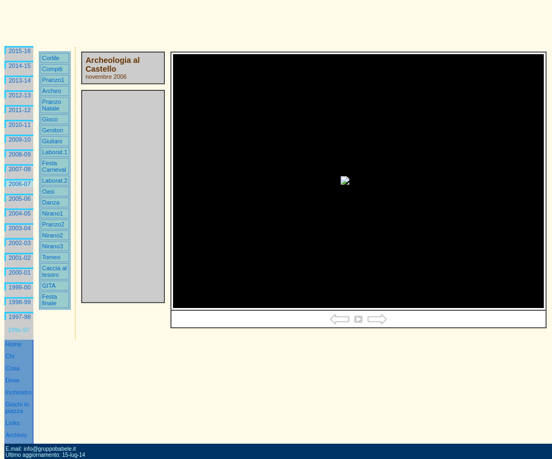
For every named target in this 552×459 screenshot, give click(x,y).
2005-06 (20, 198)
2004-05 (20, 213)
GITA (49, 285)
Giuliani (52, 141)
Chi (10, 356)
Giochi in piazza (17, 407)
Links (12, 423)
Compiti (52, 69)
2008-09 (20, 154)
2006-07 (20, 184)
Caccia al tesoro (54, 271)
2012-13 (20, 95)
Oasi (48, 191)
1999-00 (20, 287)
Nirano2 (53, 235)
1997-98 (20, 316)
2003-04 (20, 228)
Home (13, 344)
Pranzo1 (53, 80)
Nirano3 (53, 246)
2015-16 (20, 51)
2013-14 (20, 80)
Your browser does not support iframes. (123, 196)
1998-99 (20, 302)
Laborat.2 (54, 180)
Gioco (50, 119)
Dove (12, 380)
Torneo (51, 257)
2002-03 (20, 243)
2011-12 (20, 110)
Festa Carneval (54, 166)
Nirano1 (53, 213)
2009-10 (20, 139)
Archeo (51, 91)
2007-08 (20, 169)
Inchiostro (18, 392)
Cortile (51, 58)
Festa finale (50, 299)
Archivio (16, 435)
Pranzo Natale (51, 105)
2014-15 (20, 65)
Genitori (53, 130)
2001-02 (20, 257)
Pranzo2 (53, 224)
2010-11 (20, 124)
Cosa (12, 368)
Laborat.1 (54, 152)
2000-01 (20, 272)
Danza (51, 202)
